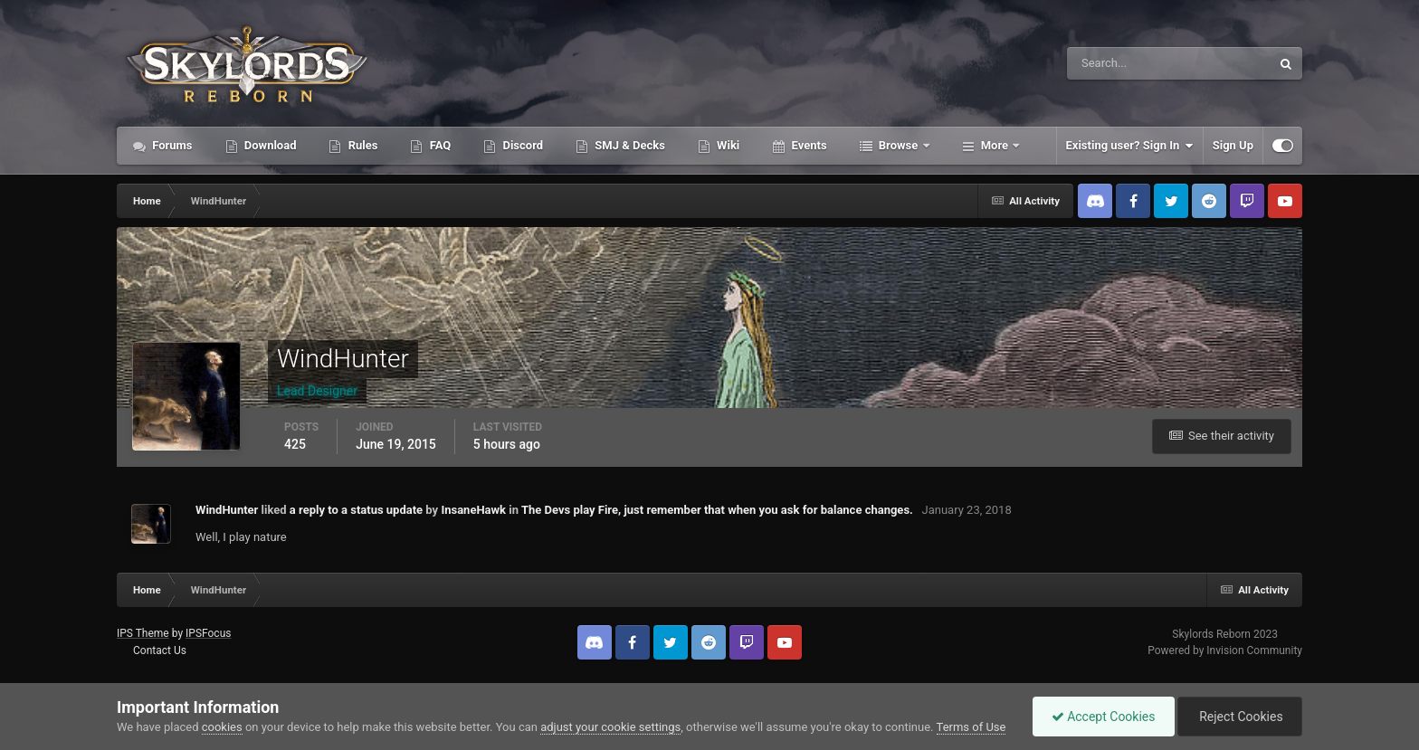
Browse (898, 145)
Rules (361, 145)
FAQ (438, 145)
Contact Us (159, 650)
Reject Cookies (1239, 716)
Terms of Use (971, 727)
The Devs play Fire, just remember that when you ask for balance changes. (717, 510)
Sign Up (1233, 145)
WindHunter (226, 510)
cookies (222, 727)
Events (807, 145)
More (995, 145)
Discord (521, 145)
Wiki (726, 145)
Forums (171, 145)
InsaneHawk (473, 510)
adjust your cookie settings (610, 727)
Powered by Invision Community (1225, 650)
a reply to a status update (356, 510)
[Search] (1113, 63)
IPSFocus (208, 633)
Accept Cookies (1104, 716)
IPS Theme (143, 633)
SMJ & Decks (628, 145)
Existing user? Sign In (1130, 146)
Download (269, 145)
